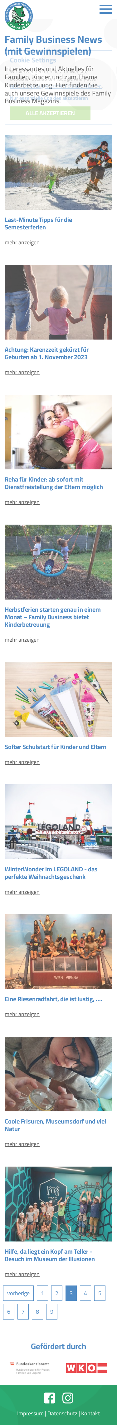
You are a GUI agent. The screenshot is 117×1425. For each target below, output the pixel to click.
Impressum (30, 1413)
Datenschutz (62, 1413)
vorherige (18, 1293)
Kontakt (90, 1413)
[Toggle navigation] (105, 9)
